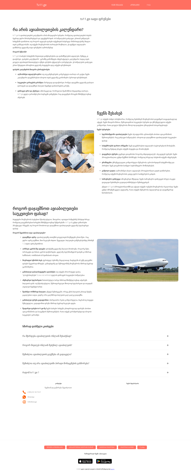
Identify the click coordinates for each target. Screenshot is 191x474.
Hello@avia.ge (32, 402)
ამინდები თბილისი (106, 447)
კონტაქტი (134, 5)
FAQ (148, 5)
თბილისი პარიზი (127, 447)
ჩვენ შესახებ (117, 5)
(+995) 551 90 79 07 (34, 392)
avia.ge (112, 469)
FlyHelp (142, 447)
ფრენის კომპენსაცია (55, 447)
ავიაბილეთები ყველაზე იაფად (81, 447)
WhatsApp (31, 397)
